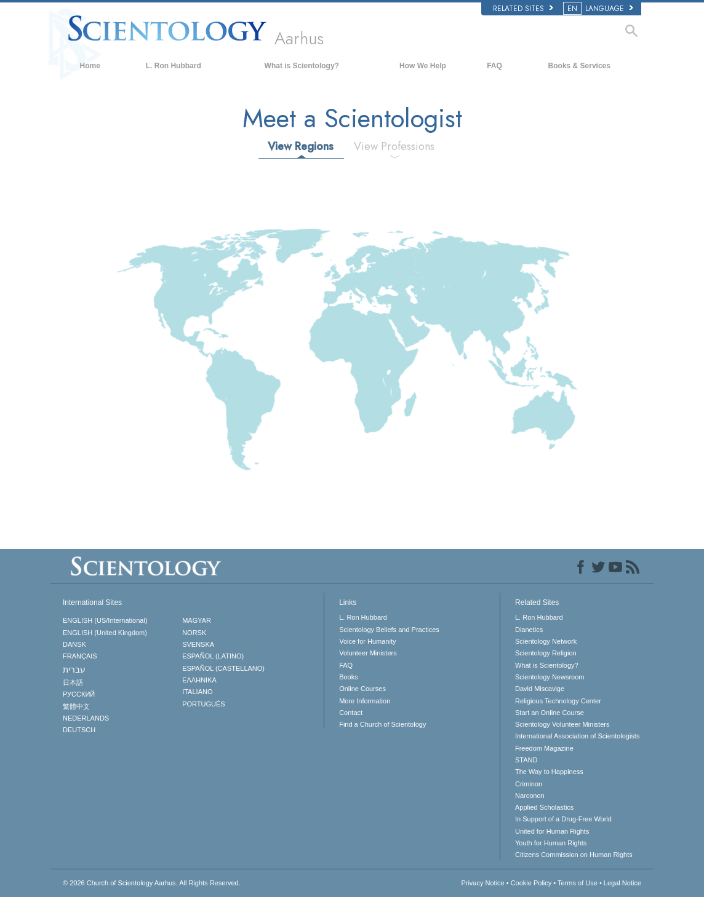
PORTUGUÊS (203, 704)
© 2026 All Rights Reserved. (152, 883)
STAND (526, 760)
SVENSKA (198, 644)
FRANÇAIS (80, 656)
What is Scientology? (302, 65)
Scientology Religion (546, 653)
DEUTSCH (79, 729)
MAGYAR (196, 620)
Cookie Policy (531, 883)
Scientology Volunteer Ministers (562, 724)
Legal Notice (622, 883)
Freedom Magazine (544, 748)
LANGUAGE (599, 8)
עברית (74, 669)
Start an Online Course (549, 712)
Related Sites (523, 8)
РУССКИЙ (79, 694)
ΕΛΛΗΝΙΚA (199, 680)
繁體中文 (76, 706)
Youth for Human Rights (550, 843)
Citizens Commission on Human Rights (574, 854)
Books (348, 677)
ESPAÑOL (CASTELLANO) (223, 668)
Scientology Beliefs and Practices (389, 629)
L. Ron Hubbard (173, 65)
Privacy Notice (482, 883)
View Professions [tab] (394, 146)
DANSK (74, 644)
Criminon (528, 784)
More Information (364, 701)
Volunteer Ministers (368, 653)
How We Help (422, 65)
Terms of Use (578, 883)
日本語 (73, 682)
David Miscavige (539, 688)
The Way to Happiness (549, 771)
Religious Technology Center (558, 701)
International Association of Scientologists (577, 736)
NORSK (194, 632)
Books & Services (579, 65)
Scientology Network (546, 641)
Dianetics (529, 629)
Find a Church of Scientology (382, 724)
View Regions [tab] (301, 146)
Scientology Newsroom (550, 677)
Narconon (530, 795)
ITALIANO (197, 691)
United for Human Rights (552, 831)
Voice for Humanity (367, 641)
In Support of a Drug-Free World (563, 819)
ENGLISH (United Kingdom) (105, 632)
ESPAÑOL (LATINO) (213, 656)
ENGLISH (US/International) (105, 620)
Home (90, 65)
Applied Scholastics (544, 807)
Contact (350, 712)
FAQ (494, 65)
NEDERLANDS (86, 718)
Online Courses (362, 688)
